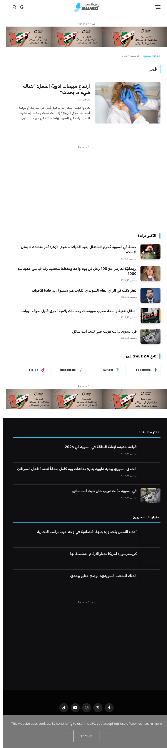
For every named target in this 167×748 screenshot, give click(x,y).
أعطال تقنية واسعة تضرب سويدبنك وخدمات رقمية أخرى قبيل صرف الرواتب (75, 311)
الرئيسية (131, 55)
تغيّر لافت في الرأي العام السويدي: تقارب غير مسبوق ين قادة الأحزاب (81, 290)
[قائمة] (154, 7)
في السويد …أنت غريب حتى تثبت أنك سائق (101, 331)
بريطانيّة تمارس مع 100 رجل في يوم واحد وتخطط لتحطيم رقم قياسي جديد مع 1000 (74, 271)
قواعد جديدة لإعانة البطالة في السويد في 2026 (98, 447)
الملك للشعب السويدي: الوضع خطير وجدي (100, 576)
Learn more (150, 723)
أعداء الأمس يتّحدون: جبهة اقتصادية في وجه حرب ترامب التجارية (84, 532)
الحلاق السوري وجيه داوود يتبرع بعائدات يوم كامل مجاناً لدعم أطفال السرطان (74, 469)
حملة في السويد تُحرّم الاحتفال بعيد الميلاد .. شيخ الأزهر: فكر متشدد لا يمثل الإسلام (76, 249)
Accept (83, 736)
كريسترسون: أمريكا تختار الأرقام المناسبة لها (100, 554)
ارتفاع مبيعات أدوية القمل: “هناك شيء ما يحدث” (53, 89)
